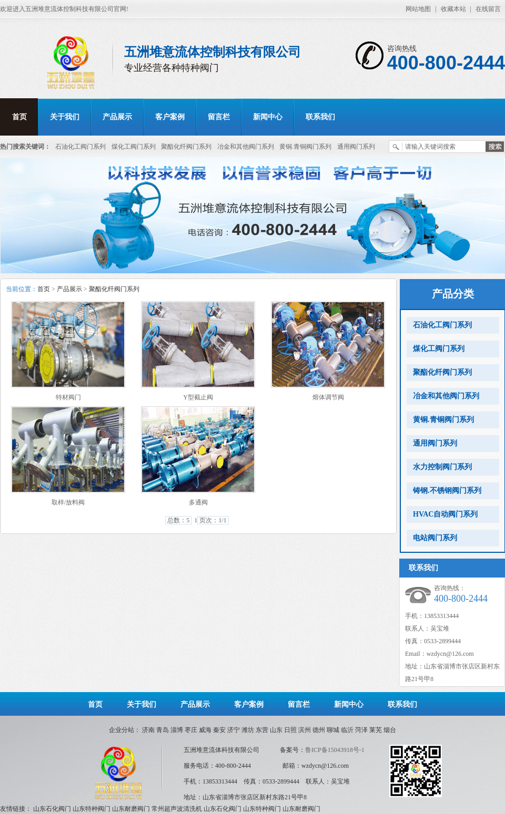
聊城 (333, 730)
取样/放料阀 (68, 502)
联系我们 (320, 117)
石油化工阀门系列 (80, 146)
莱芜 (375, 730)
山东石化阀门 (52, 808)
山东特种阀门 (91, 808)
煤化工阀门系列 (134, 146)
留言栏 (219, 117)
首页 (19, 117)
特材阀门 (68, 397)
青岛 (162, 730)
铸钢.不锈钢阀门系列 (447, 490)
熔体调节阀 (328, 397)
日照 (290, 730)
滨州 (304, 730)
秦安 (219, 730)
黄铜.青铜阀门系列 (305, 146)
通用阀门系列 (356, 146)
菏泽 (361, 730)
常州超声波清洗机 (177, 808)
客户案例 (170, 117)
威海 (205, 730)
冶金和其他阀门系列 (245, 146)
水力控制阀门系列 (442, 467)
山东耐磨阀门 (131, 808)
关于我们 (64, 117)
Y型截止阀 (198, 397)
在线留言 (488, 9)
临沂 (347, 730)
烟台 (389, 730)
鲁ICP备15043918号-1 (335, 750)
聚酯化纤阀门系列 (186, 146)
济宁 (233, 730)
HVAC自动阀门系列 (445, 514)
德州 (318, 730)
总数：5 (178, 520)
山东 (276, 730)
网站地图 (418, 9)
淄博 (176, 730)
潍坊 (247, 730)
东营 (262, 730)
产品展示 (117, 117)
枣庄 (191, 730)
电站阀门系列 (435, 538)
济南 (148, 730)
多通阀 (198, 502)
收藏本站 (453, 9)
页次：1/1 (212, 520)
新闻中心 (267, 117)
